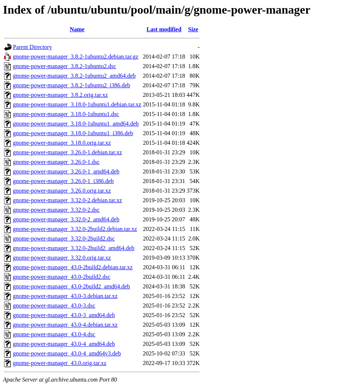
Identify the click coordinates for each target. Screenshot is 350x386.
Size (193, 29)
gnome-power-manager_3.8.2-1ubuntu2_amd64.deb (74, 76)
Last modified (164, 29)
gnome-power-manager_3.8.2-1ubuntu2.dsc (64, 66)
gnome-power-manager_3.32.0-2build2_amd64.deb (73, 248)
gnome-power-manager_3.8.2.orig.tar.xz (60, 95)
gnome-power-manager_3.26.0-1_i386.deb (63, 181)
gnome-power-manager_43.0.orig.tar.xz (59, 363)
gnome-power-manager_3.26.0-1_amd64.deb (66, 171)
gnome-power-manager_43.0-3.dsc (54, 305)
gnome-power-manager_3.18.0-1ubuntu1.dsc (66, 114)
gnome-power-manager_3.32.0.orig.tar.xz (62, 258)
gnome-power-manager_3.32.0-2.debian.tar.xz (67, 200)
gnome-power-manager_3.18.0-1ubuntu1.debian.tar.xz (77, 104)
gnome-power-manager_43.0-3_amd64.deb (64, 315)
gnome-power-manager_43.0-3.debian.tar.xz (65, 296)
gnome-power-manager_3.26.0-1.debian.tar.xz (67, 152)
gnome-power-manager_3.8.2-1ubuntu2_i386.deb (71, 85)
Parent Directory (32, 47)
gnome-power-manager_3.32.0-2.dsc (56, 210)
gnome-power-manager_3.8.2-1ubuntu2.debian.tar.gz (75, 56)
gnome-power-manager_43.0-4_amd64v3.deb (67, 353)
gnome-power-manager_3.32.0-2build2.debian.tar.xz (75, 229)
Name (77, 29)
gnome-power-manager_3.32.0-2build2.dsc (64, 238)
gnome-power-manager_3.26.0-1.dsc (56, 162)
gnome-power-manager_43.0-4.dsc (54, 334)
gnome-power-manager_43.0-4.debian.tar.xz (65, 325)
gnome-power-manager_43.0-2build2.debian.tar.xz (73, 267)
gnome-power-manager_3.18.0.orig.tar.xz (62, 143)
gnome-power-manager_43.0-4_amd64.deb (64, 344)
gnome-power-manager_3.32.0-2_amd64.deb (66, 219)
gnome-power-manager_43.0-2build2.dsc (62, 277)
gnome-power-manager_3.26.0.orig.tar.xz (62, 190)
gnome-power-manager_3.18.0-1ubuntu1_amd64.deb (76, 123)
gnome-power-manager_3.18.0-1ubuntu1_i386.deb (73, 133)
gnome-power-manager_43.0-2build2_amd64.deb (71, 286)
